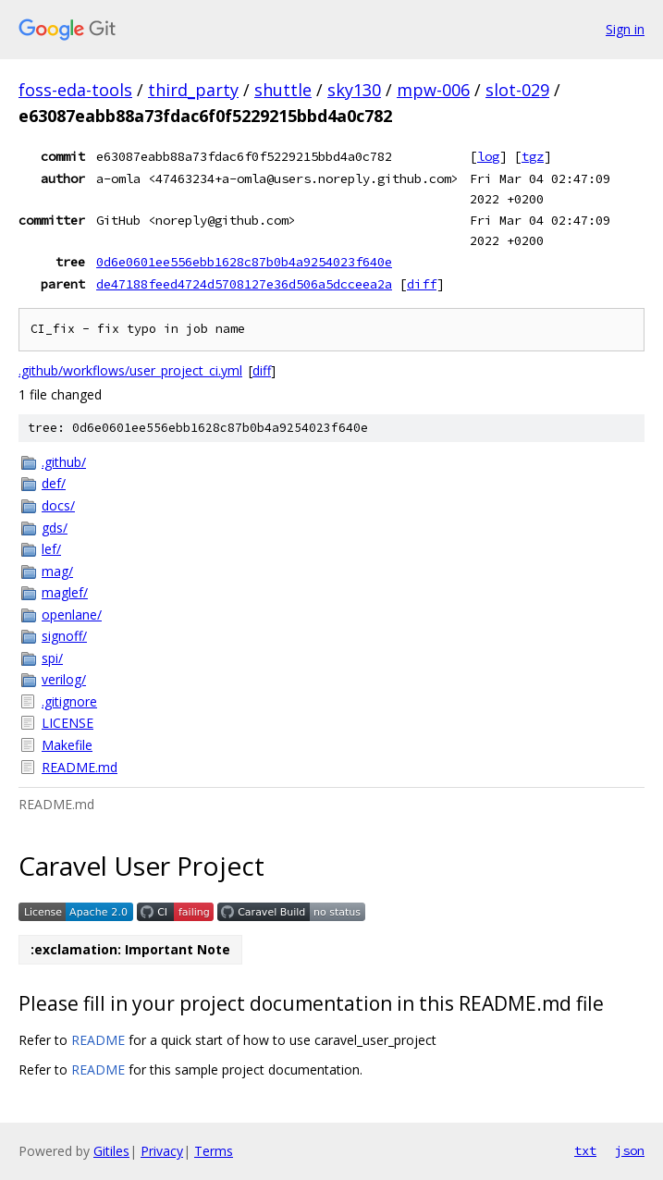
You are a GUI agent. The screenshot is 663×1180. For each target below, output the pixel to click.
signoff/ (64, 636)
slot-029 (517, 90)
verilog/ (64, 679)
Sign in (625, 29)
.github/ (64, 462)
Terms (213, 1151)
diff (421, 284)
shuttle (283, 90)
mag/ (57, 571)
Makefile (67, 745)
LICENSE (67, 722)
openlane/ (72, 614)
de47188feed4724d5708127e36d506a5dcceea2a (244, 284)
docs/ (58, 505)
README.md (79, 767)
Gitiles (111, 1151)
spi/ (52, 658)
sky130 (354, 90)
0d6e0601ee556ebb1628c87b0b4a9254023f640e (244, 261)
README (98, 1040)
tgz (533, 156)
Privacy (162, 1151)
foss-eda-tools (75, 90)
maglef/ (65, 592)
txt (585, 1150)
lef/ (51, 549)
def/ (54, 483)
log (488, 156)
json (630, 1150)
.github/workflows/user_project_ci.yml (130, 370)
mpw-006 (433, 90)
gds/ (55, 527)
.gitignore (69, 701)
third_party (193, 90)
